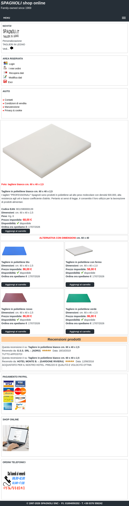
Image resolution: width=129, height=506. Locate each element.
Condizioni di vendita (15, 103)
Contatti (9, 99)
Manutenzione (12, 107)
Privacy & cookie (13, 110)
